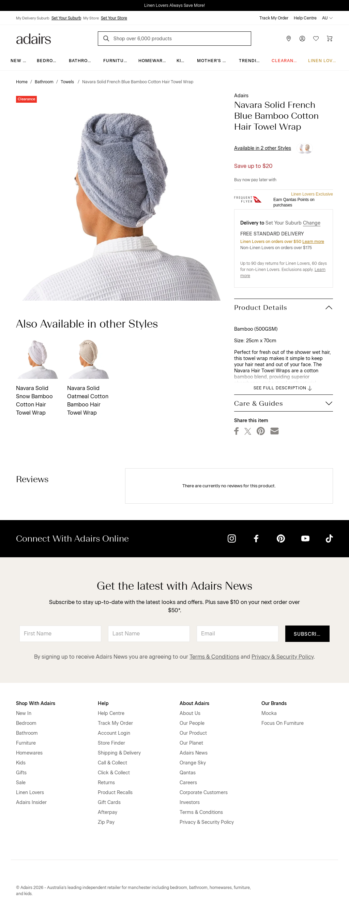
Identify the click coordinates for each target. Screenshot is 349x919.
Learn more (313, 241)
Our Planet (191, 743)
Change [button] (311, 223)
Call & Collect (112, 763)
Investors (190, 802)
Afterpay (107, 812)
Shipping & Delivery (119, 753)
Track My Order (273, 18)
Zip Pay (106, 822)
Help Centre (305, 18)
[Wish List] (316, 38)
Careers (188, 783)
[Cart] (329, 38)
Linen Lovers (325, 60)
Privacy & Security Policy (283, 657)
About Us (190, 713)
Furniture (116, 60)
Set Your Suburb (66, 18)
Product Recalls (115, 792)
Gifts (21, 773)
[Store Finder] (288, 38)
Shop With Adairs (35, 703)
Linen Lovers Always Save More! (174, 5)
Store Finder (111, 743)
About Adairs (194, 703)
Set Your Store (114, 18)
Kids (182, 60)
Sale (21, 783)
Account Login (114, 733)
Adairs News (194, 753)
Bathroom (82, 60)
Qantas (188, 773)
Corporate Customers (204, 792)
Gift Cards (109, 802)
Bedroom (48, 60)
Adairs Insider (31, 802)
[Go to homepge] (33, 38)
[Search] (107, 39)
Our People (192, 723)
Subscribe (308, 634)
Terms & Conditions (214, 657)
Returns (106, 783)
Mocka (269, 713)
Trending (251, 60)
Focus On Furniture (282, 723)
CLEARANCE (286, 60)
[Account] (302, 38)
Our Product (193, 733)
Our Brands (274, 703)
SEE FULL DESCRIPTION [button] (283, 388)
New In (19, 60)
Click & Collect (114, 773)
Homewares (153, 60)
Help (103, 703)
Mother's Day (214, 60)
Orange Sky (193, 763)
